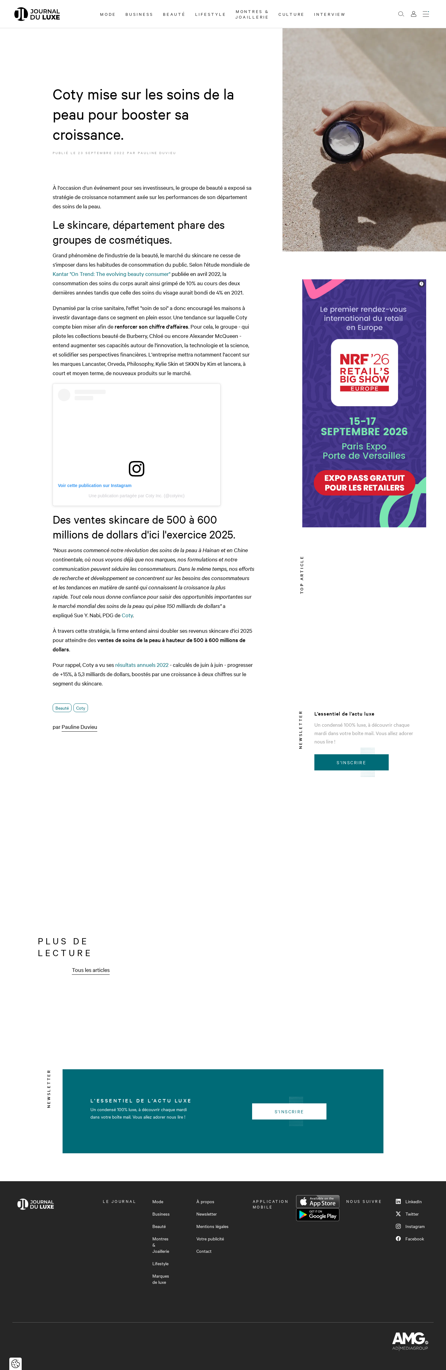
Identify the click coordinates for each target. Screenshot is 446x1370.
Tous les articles (91, 969)
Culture (291, 14)
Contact (204, 1251)
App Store (317, 1201)
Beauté (174, 14)
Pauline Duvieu (157, 152)
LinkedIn (409, 1201)
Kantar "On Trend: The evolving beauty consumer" (111, 273)
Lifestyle (210, 14)
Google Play (317, 1214)
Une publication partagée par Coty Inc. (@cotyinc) (137, 495)
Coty (127, 614)
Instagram (410, 1226)
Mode (108, 14)
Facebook (410, 1238)
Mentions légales (212, 1226)
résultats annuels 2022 (141, 664)
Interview (330, 14)
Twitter (407, 1214)
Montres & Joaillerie (252, 14)
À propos (205, 1201)
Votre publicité (210, 1238)
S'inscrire (351, 762)
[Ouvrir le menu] (426, 14)
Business (139, 14)
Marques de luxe (160, 1279)
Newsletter (206, 1214)
